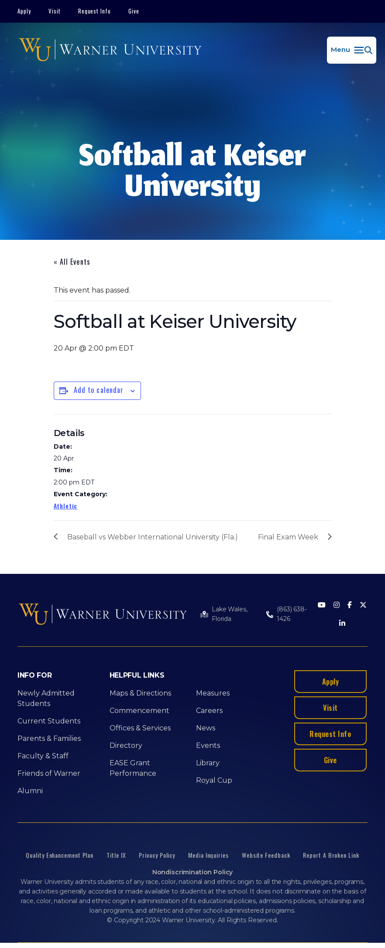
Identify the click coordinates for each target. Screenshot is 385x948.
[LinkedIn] (342, 623)
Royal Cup (214, 780)
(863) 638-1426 (292, 614)
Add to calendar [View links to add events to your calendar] (99, 389)
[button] (351, 50)
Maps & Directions (140, 693)
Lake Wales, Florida (229, 614)
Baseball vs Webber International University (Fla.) (152, 537)
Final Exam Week (288, 537)
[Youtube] (322, 605)
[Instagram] (336, 605)
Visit (54, 11)
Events (208, 745)
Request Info (94, 11)
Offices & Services (140, 728)
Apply (24, 11)
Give (133, 11)
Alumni (30, 791)
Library (208, 763)
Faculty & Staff (43, 756)
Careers (209, 710)
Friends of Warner (48, 773)
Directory (126, 745)
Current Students (48, 721)
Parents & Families (49, 738)
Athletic (66, 505)
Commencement (139, 710)
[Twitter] (363, 605)
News (205, 728)
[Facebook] (349, 605)
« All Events (72, 261)
